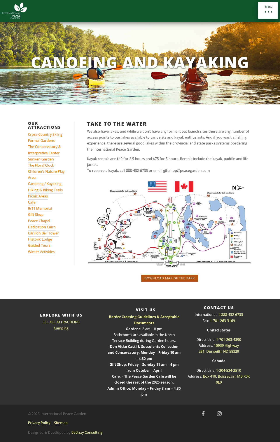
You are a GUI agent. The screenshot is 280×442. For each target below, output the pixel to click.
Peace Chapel (39, 220)
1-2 (218, 370)
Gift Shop (36, 214)
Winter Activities (41, 251)
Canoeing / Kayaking (44, 183)
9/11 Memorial (40, 208)
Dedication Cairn (42, 227)
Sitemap (61, 422)
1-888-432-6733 (230, 314)
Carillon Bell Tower (43, 233)
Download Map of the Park (169, 278)
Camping (61, 328)
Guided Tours (39, 245)
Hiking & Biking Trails (45, 190)
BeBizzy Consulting (86, 432)
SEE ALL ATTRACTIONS (61, 322)
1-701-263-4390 (228, 339)
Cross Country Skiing (45, 134)
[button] (268, 10)
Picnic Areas (38, 196)
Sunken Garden (41, 159)
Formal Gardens (41, 140)
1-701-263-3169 (222, 320)
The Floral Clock (41, 165)
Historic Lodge (40, 239)
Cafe (31, 202)
